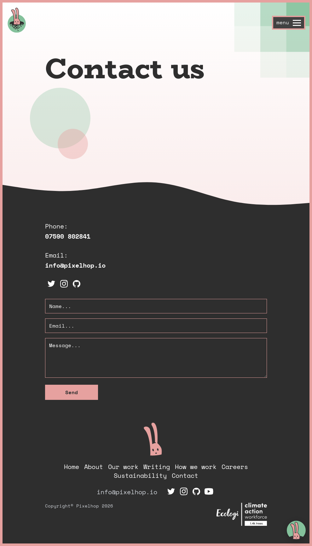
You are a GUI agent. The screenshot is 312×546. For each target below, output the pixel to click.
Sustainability (140, 475)
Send (71, 392)
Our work (123, 466)
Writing (156, 466)
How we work (196, 466)
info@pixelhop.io (75, 265)
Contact (185, 475)
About (93, 466)
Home (71, 466)
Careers (235, 466)
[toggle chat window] (296, 530)
